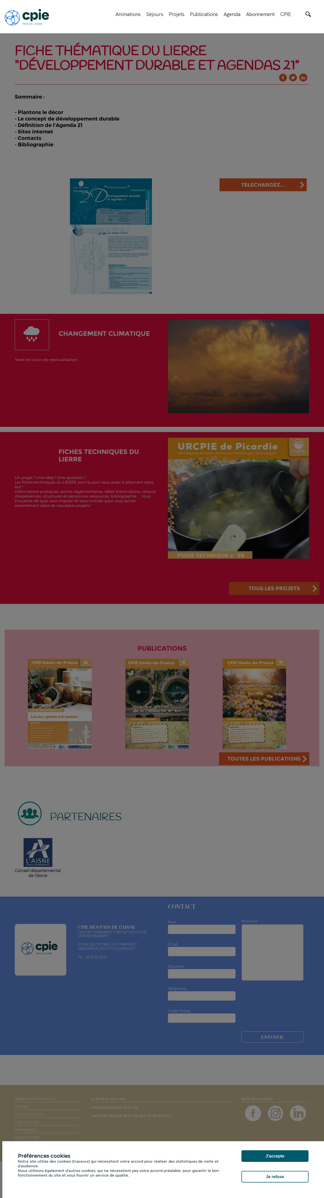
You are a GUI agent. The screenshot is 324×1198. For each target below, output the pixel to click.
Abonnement (260, 14)
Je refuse (275, 1177)
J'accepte (275, 1156)
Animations (128, 14)
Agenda (232, 14)
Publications (204, 14)
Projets (176, 14)
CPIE (285, 14)
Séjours (154, 14)
